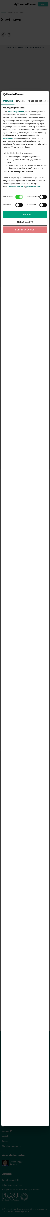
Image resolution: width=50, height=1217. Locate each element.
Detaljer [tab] (20, 101)
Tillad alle (25, 214)
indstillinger (8, 138)
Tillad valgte (25, 222)
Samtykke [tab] (8, 101)
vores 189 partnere (16, 112)
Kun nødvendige (25, 230)
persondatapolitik (34, 186)
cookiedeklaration (16, 186)
